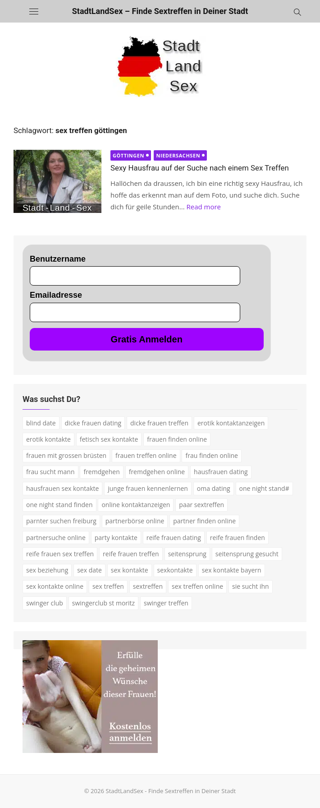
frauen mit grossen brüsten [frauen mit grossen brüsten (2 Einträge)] (66, 455)
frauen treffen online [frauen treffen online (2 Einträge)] (145, 455)
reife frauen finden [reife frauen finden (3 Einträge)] (237, 537)
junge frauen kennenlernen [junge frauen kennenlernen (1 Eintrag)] (148, 488)
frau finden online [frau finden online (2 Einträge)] (211, 455)
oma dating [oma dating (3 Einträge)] (213, 488)
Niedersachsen (178, 155)
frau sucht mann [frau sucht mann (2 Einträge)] (50, 471)
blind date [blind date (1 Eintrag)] (41, 423)
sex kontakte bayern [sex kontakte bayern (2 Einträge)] (231, 570)
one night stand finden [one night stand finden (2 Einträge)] (59, 504)
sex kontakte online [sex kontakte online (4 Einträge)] (54, 586)
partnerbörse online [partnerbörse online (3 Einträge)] (135, 521)
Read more (203, 206)
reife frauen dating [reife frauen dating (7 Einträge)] (173, 537)
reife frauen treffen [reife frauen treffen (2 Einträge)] (131, 553)
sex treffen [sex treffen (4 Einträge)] (108, 586)
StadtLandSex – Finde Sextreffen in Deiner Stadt (160, 11)
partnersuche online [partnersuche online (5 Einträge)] (56, 537)
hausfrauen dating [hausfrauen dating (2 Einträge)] (221, 471)
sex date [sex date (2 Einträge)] (89, 570)
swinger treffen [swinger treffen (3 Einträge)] (166, 603)
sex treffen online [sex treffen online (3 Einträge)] (197, 586)
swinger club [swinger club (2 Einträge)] (44, 603)
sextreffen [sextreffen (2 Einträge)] (148, 586)
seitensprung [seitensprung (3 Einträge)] (187, 553)
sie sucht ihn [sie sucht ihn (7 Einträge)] (250, 586)
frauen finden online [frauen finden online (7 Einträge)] (177, 439)
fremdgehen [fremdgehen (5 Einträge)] (101, 471)
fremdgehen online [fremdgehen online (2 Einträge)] (157, 471)
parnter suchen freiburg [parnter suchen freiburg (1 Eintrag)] (61, 521)
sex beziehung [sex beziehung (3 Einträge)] (47, 570)
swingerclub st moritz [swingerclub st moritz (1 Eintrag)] (103, 603)
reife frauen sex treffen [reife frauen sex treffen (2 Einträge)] (60, 553)
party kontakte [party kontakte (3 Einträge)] (116, 537)
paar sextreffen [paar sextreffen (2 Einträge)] (201, 504)
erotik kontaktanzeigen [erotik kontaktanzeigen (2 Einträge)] (231, 423)
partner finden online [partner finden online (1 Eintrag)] (204, 521)
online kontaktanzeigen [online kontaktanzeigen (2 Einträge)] (135, 504)
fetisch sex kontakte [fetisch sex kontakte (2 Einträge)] (109, 439)
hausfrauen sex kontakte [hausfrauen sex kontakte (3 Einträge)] (62, 488)
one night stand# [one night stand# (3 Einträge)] (264, 488)
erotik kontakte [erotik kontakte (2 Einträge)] (48, 439)
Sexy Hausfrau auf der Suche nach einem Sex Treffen (199, 167)
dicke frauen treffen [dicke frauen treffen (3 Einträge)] (159, 423)
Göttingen (128, 155)
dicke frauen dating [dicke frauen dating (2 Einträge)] (93, 423)
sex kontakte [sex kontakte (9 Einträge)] (129, 570)
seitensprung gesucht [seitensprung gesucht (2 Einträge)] (247, 553)
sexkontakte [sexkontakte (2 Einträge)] (175, 570)
